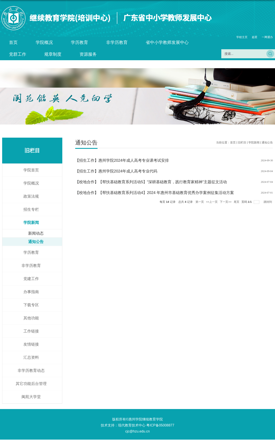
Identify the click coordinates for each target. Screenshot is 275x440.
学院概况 (44, 42)
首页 (13, 42)
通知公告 (267, 142)
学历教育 (79, 42)
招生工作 (87, 160)
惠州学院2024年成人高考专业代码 (127, 171)
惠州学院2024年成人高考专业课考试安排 (133, 160)
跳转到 (268, 201)
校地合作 (87, 182)
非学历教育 (117, 42)
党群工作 (17, 54)
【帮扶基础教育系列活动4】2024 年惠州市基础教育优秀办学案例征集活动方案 (166, 193)
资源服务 (88, 54)
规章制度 (52, 54)
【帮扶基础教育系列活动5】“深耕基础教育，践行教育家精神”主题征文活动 (162, 182)
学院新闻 (254, 142)
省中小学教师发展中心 (167, 42)
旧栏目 (242, 142)
